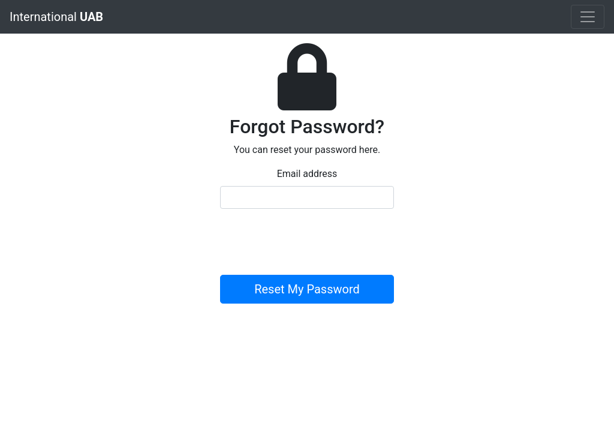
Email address (307, 173)
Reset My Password (307, 289)
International (56, 17)
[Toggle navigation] (587, 17)
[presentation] (311, 241)
